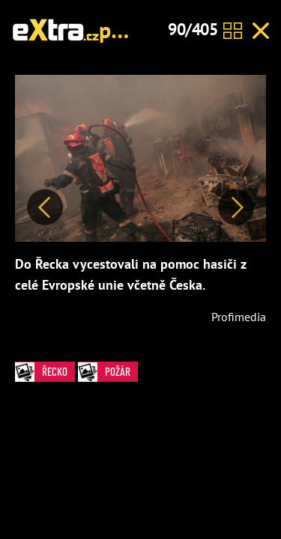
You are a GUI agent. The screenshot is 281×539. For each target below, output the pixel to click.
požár (126, 29)
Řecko (44, 371)
